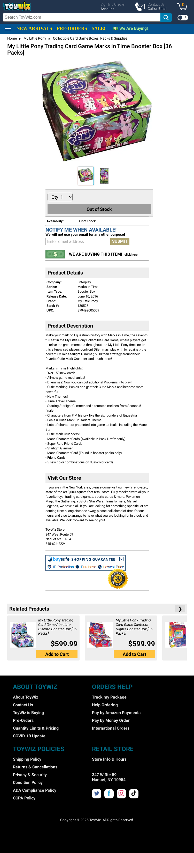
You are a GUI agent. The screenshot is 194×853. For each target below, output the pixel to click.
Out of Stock (99, 209)
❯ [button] (180, 609)
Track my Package (109, 697)
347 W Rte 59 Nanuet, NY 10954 (109, 777)
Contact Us (23, 704)
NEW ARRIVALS (34, 28)
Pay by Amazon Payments (116, 712)
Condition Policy (28, 782)
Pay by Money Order (111, 720)
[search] (87, 17)
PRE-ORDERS (72, 28)
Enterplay (84, 282)
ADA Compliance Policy (34, 790)
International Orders (110, 728)
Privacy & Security (30, 774)
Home (12, 38)
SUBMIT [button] (120, 241)
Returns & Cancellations (35, 767)
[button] (183, 7)
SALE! (98, 28)
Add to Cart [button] (57, 654)
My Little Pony (34, 38)
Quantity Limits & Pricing (36, 728)
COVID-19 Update (29, 735)
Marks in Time (87, 287)
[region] (97, 12)
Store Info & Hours (109, 759)
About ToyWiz (25, 697)
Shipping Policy (27, 759)
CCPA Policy (24, 798)
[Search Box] (82, 17)
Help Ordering (105, 704)
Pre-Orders (23, 720)
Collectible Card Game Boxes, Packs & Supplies (89, 38)
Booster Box (86, 291)
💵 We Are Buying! (130, 28)
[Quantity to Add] (60, 197)
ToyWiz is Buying (28, 712)
